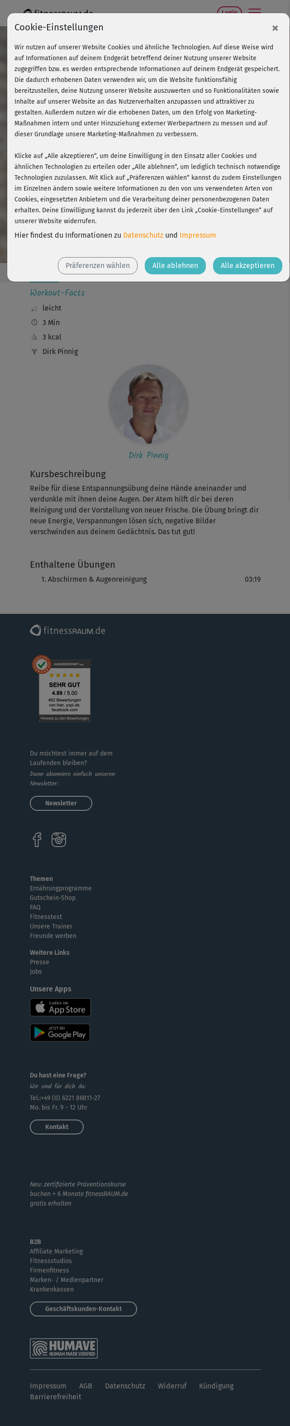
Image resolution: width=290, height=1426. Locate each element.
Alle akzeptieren (248, 265)
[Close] (275, 27)
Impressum (198, 235)
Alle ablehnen (175, 265)
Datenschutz (143, 235)
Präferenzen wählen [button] (98, 265)
